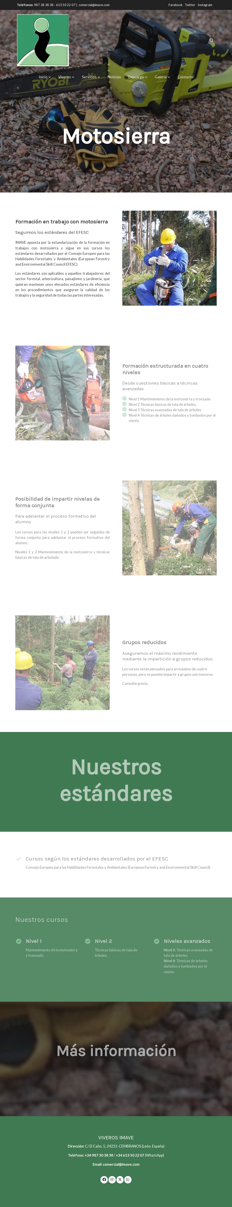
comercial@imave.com (94, 5)
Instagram (205, 5)
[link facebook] (104, 1179)
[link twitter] (120, 1179)
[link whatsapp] (127, 1179)
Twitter (190, 5)
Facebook (175, 5)
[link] (43, 40)
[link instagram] (112, 1179)
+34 (119, 1155)
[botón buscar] (211, 40)
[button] (45, 77)
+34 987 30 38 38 (99, 1155)
